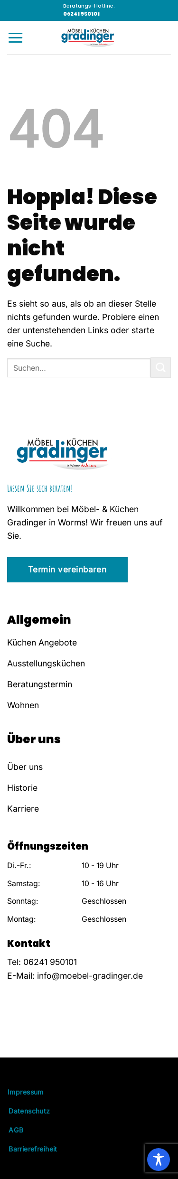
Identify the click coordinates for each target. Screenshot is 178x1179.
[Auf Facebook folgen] (13, 1032)
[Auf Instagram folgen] (26, 1032)
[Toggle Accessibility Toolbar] (158, 1159)
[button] (17, 1162)
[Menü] (15, 37)
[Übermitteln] (160, 367)
